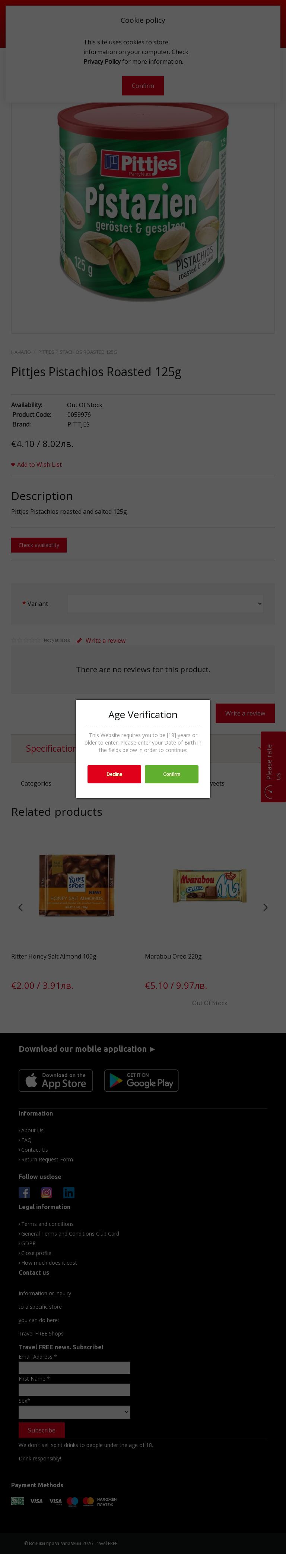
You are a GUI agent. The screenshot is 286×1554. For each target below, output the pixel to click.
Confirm (171, 774)
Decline (114, 774)
